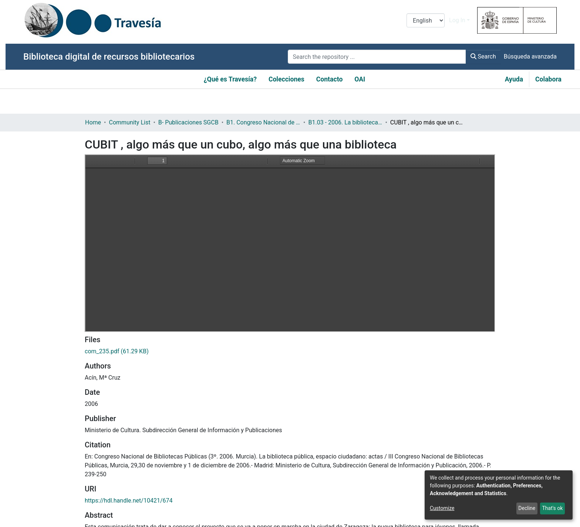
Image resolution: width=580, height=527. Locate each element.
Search (483, 56)
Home (93, 122)
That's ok (552, 508)
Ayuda (514, 79)
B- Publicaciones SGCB (188, 122)
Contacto (329, 79)
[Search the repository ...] (377, 57)
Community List (129, 122)
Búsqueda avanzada (530, 56)
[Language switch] (426, 20)
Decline (526, 508)
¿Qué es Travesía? (230, 79)
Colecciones (286, 79)
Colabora (548, 79)
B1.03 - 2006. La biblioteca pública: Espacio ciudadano (345, 122)
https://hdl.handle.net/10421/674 (128, 500)
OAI (359, 79)
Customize (442, 508)
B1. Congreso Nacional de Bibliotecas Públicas (263, 122)
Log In (457, 20)
